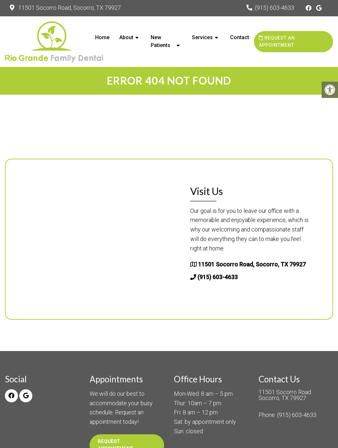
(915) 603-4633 (274, 7)
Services (202, 37)
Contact (239, 37)
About (126, 37)
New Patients (160, 41)
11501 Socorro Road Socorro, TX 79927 (285, 395)
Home (102, 37)
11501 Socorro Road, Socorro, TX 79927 (69, 7)
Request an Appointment (277, 41)
